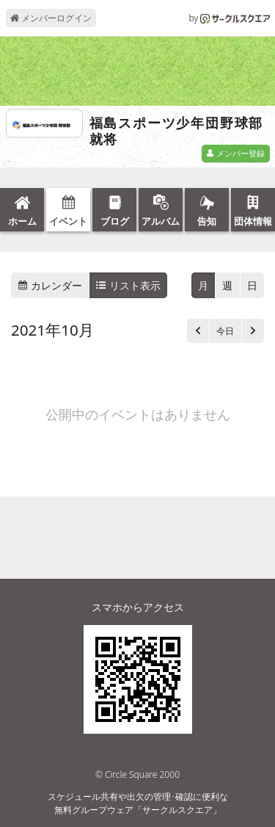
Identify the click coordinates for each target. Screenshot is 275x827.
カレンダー (50, 285)
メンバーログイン (51, 18)
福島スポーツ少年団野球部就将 (176, 131)
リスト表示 (128, 285)
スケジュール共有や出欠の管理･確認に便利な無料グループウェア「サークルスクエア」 (138, 803)
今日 (225, 331)
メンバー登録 (235, 153)
